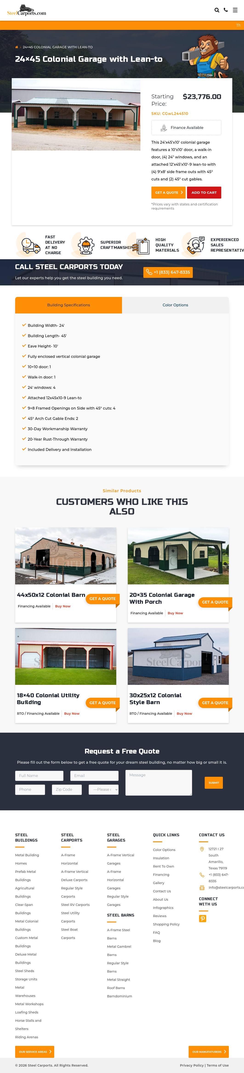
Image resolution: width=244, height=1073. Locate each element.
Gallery (158, 883)
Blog (157, 941)
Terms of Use (218, 1065)
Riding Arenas (26, 1037)
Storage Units (26, 979)
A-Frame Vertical (74, 872)
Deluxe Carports (74, 880)
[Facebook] (202, 918)
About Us (160, 899)
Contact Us (162, 891)
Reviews (159, 916)
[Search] (216, 10)
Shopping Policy (166, 924)
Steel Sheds (24, 971)
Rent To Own (163, 866)
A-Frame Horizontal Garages (115, 880)
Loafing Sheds (26, 1012)
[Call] (225, 10)
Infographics (163, 908)
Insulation (161, 858)
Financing (161, 875)
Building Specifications (68, 305)
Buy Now (63, 606)
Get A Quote (105, 600)
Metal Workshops (29, 1004)
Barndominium (119, 996)
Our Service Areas (33, 1051)
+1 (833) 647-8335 (172, 272)
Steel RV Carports (75, 905)
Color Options (175, 305)
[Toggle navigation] (235, 10)
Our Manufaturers (207, 1051)
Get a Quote (166, 193)
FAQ (156, 933)
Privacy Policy (192, 1065)
